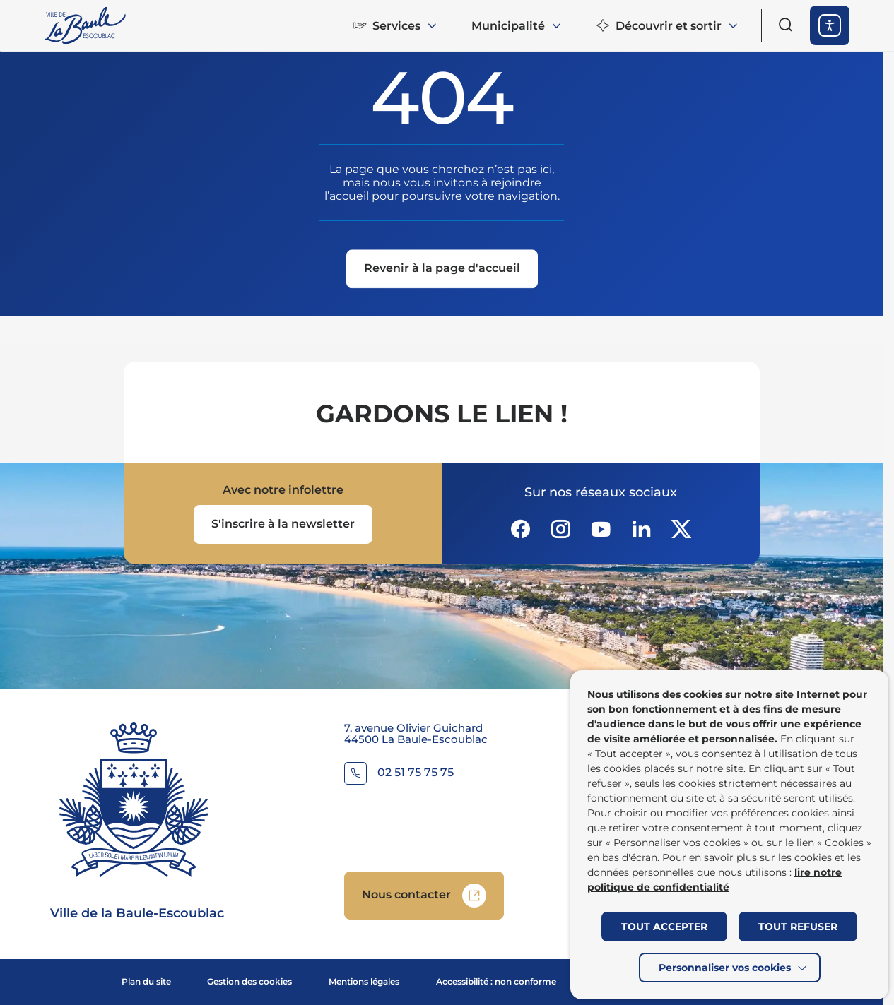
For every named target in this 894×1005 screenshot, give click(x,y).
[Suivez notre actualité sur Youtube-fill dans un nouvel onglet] (600, 529)
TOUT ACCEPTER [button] (664, 926)
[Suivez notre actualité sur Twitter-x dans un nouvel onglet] (681, 529)
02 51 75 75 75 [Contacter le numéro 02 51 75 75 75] (415, 773)
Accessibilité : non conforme (496, 981)
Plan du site (146, 981)
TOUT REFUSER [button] (797, 926)
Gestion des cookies (249, 981)
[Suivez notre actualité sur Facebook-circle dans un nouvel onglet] (520, 529)
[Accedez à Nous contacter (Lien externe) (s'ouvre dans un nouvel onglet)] (424, 896)
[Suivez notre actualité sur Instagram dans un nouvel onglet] (560, 529)
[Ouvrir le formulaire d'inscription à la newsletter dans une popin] (283, 524)
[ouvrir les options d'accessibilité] (829, 25)
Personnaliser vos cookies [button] (725, 967)
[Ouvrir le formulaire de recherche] (786, 25)
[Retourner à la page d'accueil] (86, 25)
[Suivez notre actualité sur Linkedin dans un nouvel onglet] (641, 529)
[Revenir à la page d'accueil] (442, 270)
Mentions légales (364, 981)
